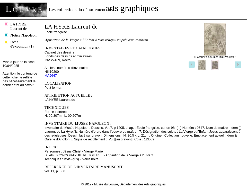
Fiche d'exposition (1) (22, 44)
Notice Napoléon (23, 35)
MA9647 (51, 75)
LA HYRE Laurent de (18, 26)
